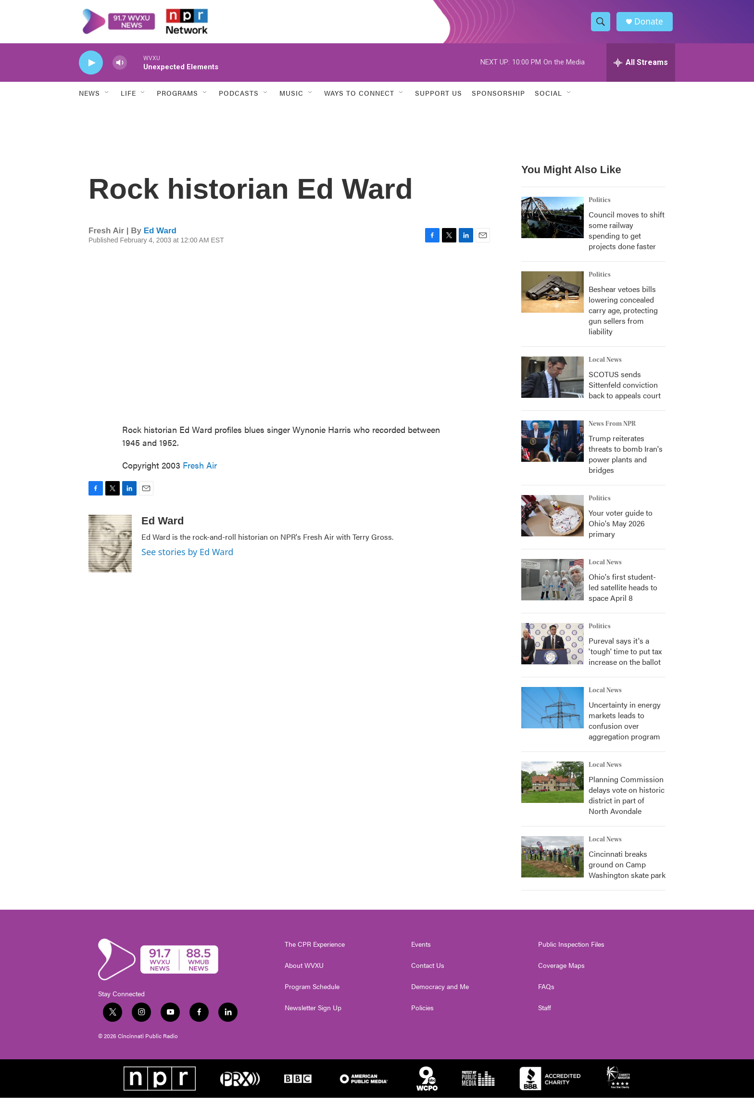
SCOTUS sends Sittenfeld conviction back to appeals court (625, 392)
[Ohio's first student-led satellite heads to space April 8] (552, 587)
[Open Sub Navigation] (107, 100)
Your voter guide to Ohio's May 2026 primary (621, 530)
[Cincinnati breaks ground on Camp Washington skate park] (552, 864)
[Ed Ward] (110, 551)
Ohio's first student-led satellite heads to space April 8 (623, 594)
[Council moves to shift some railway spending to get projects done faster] (552, 224)
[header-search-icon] (602, 25)
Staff (544, 1015)
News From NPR (612, 431)
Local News (605, 367)
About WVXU (304, 973)
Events (421, 951)
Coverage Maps (561, 973)
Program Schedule (312, 994)
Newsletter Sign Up (313, 1015)
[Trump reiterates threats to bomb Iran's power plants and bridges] (552, 448)
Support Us (438, 100)
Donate (651, 25)
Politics (600, 207)
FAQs (546, 994)
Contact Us (427, 973)
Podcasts (239, 100)
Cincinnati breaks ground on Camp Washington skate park (627, 871)
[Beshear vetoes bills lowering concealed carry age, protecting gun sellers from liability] (552, 299)
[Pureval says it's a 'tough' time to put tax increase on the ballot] (552, 651)
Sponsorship (498, 100)
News (89, 100)
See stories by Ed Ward (187, 559)
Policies (422, 1015)
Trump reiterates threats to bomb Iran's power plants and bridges (626, 461)
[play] (91, 70)
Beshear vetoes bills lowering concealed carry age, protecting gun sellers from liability (623, 317)
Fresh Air (200, 472)
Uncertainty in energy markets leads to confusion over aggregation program (625, 727)
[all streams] (640, 70)
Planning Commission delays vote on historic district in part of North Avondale (627, 802)
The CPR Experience (315, 951)
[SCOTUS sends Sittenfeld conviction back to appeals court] (552, 384)
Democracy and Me (440, 994)
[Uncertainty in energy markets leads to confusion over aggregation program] (552, 715)
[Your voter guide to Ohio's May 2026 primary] (552, 523)
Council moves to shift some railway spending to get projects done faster (627, 237)
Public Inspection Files (571, 951)
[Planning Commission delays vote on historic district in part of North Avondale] (552, 789)
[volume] (120, 70)
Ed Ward (160, 237)
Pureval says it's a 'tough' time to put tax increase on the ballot (625, 658)
